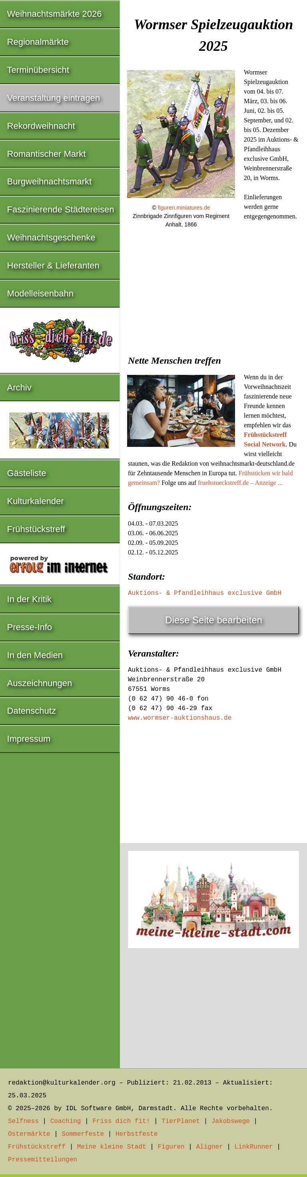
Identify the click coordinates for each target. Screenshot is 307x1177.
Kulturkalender (35, 501)
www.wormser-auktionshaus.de (179, 718)
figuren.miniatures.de (184, 207)
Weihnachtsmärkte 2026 (54, 14)
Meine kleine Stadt (111, 1147)
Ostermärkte (29, 1134)
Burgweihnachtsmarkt (49, 181)
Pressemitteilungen (42, 1159)
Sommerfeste (83, 1134)
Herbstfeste (137, 1134)
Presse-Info (29, 627)
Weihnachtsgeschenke (51, 237)
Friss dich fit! (121, 1121)
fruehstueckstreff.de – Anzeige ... (240, 482)
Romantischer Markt (46, 154)
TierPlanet (180, 1121)
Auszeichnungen (39, 683)
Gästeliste (26, 473)
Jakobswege (230, 1121)
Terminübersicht (38, 70)
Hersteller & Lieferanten (53, 265)
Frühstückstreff (36, 529)
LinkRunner (254, 1147)
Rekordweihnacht (41, 126)
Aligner (209, 1147)
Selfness (23, 1121)
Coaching (65, 1121)
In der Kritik (29, 599)
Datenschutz (31, 711)
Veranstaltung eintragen (53, 98)
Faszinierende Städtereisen (60, 209)
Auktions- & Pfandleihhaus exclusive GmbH (204, 593)
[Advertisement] (213, 296)
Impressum (29, 739)
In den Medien (35, 655)
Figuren (170, 1147)
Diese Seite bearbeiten (213, 620)
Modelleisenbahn (40, 293)
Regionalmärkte (38, 42)
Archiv (19, 387)
